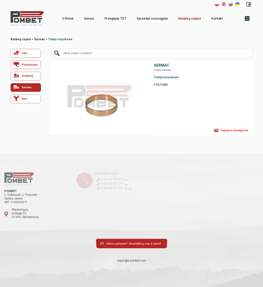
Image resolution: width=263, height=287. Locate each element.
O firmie (68, 18)
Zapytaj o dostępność (231, 130)
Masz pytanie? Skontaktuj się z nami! (130, 243)
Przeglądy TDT (115, 18)
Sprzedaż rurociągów (152, 18)
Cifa (20, 53)
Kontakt (217, 18)
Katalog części (189, 18)
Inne (20, 98)
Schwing (23, 75)
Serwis (89, 18)
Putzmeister (26, 64)
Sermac (23, 87)
